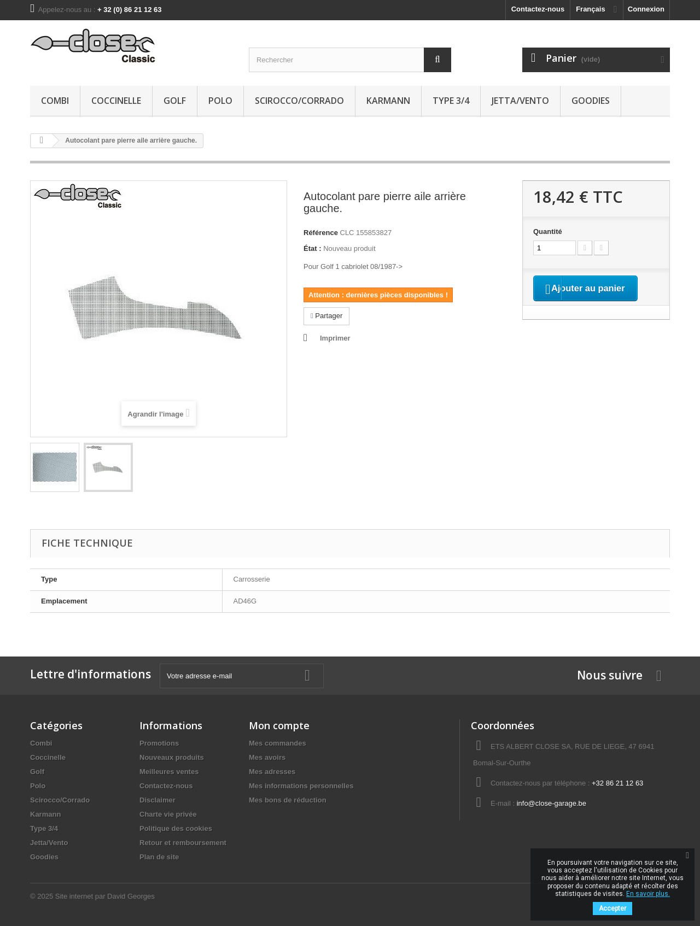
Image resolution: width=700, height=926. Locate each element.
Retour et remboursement (182, 843)
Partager (326, 316)
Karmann (388, 101)
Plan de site (159, 857)
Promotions (159, 743)
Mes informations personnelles (301, 786)
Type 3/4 (451, 101)
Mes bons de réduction (287, 800)
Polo (220, 101)
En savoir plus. (648, 894)
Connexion (646, 9)
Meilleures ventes (169, 771)
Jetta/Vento (520, 101)
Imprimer (335, 338)
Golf (175, 101)
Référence (321, 232)
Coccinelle (116, 101)
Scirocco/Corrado (299, 101)
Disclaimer (157, 800)
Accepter (612, 908)
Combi (55, 101)
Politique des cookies (175, 828)
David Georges (131, 896)
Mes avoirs (267, 757)
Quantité (547, 231)
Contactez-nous (538, 9)
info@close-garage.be (551, 803)
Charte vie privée (168, 814)
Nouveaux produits (171, 757)
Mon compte (279, 725)
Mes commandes (277, 743)
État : (313, 248)
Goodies (590, 101)
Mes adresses (272, 771)
